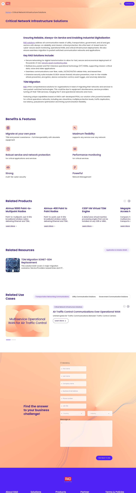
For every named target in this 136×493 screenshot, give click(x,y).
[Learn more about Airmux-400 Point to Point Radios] (50, 226)
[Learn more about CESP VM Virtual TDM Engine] (88, 226)
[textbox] (67, 413)
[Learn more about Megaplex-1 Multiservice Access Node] (126, 226)
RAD (25, 87)
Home (8, 12)
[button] (129, 201)
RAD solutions (29, 42)
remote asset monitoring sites (54, 63)
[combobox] (74, 413)
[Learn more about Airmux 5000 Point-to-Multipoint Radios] (11, 226)
